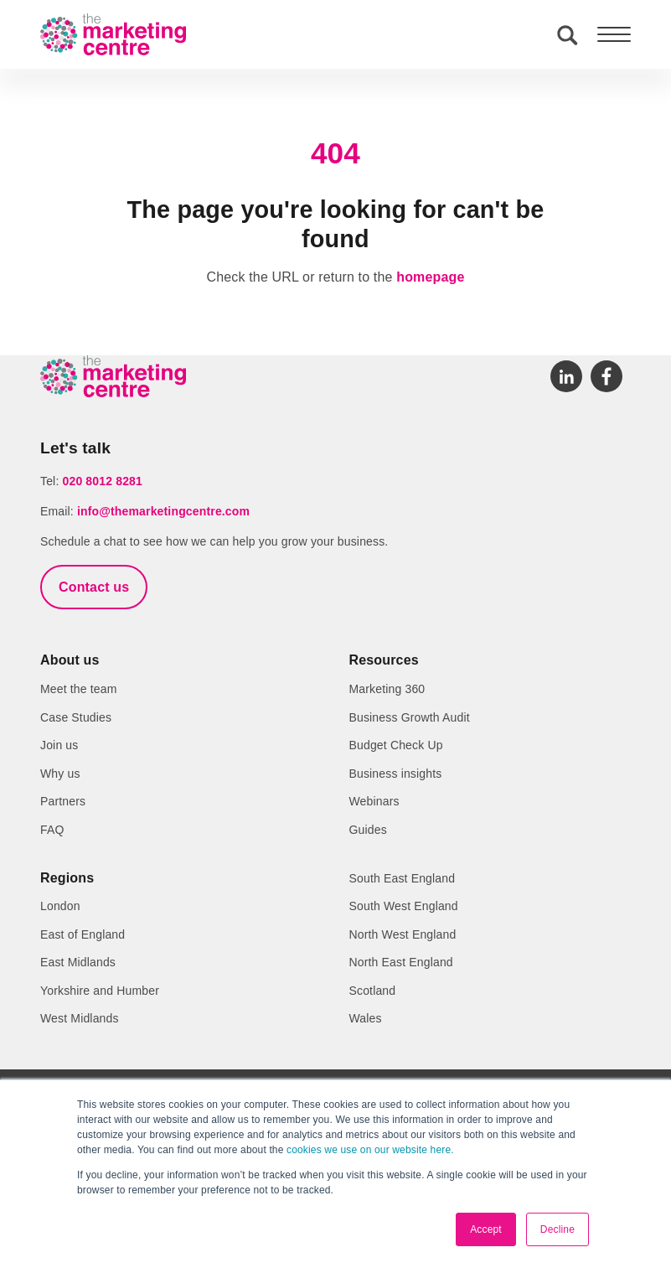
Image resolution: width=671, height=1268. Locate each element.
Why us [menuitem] (60, 773)
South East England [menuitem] (402, 878)
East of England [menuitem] (82, 934)
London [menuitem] (60, 906)
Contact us (94, 587)
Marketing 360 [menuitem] (387, 689)
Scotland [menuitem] (372, 990)
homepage (430, 277)
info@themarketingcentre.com (163, 511)
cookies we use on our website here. (369, 1150)
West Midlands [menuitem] (79, 1018)
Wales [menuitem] (365, 1018)
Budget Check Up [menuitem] (396, 745)
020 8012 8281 (102, 481)
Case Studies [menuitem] (75, 717)
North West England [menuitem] (403, 934)
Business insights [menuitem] (395, 773)
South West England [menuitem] (403, 906)
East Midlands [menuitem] (78, 962)
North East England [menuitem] (401, 962)
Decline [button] (557, 1229)
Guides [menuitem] (368, 829)
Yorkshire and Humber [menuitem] (99, 990)
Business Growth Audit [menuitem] (409, 717)
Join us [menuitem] (59, 745)
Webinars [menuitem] (374, 801)
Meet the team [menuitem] (78, 689)
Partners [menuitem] (62, 801)
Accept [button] (486, 1229)
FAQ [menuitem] (52, 829)
